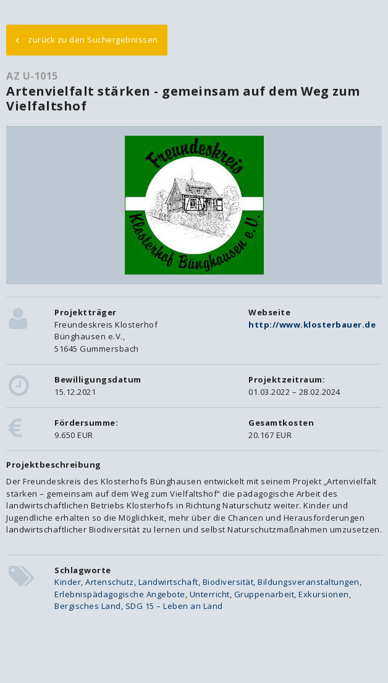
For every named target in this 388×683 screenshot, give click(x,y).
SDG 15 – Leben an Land (174, 605)
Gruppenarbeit (264, 594)
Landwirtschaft (168, 581)
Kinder (67, 581)
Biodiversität (228, 581)
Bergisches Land (87, 605)
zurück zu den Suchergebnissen (86, 39)
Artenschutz (109, 581)
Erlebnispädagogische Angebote (119, 594)
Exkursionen (323, 594)
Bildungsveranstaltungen (309, 581)
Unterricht (210, 594)
